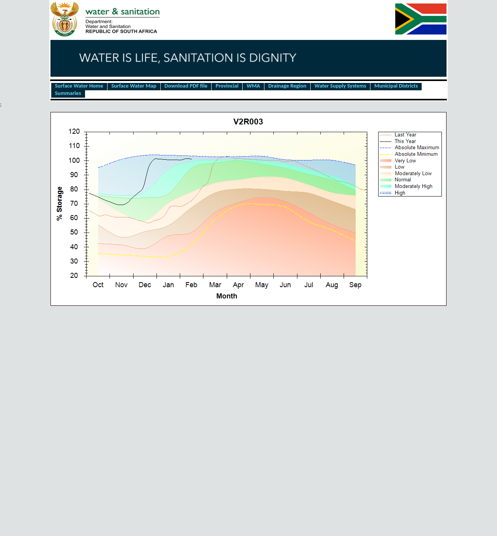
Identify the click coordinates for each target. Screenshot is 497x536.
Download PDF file (186, 86)
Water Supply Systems (340, 86)
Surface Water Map (133, 86)
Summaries (68, 93)
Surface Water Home (79, 86)
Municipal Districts (396, 86)
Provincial (226, 86)
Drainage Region (287, 86)
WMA (253, 86)
